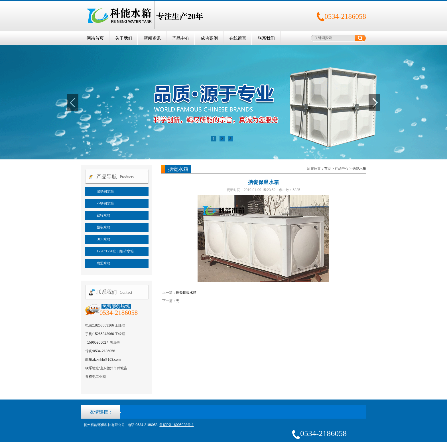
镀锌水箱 (103, 215)
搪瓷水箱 (103, 227)
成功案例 (209, 38)
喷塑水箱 (103, 263)
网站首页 (95, 38)
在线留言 (237, 38)
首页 (327, 169)
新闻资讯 (152, 38)
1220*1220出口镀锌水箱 (115, 251)
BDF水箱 (103, 239)
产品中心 (180, 38)
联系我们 (266, 38)
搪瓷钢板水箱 (186, 293)
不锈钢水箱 (105, 203)
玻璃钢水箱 (105, 191)
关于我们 (123, 38)
